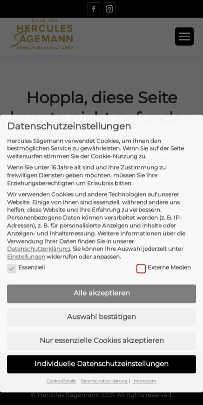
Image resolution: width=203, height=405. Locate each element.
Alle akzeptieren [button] (102, 274)
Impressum (144, 362)
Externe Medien (163, 248)
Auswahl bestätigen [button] (101, 297)
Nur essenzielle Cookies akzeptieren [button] (102, 321)
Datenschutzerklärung (38, 229)
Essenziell (26, 248)
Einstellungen (26, 237)
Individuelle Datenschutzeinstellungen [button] (101, 344)
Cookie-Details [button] (61, 362)
